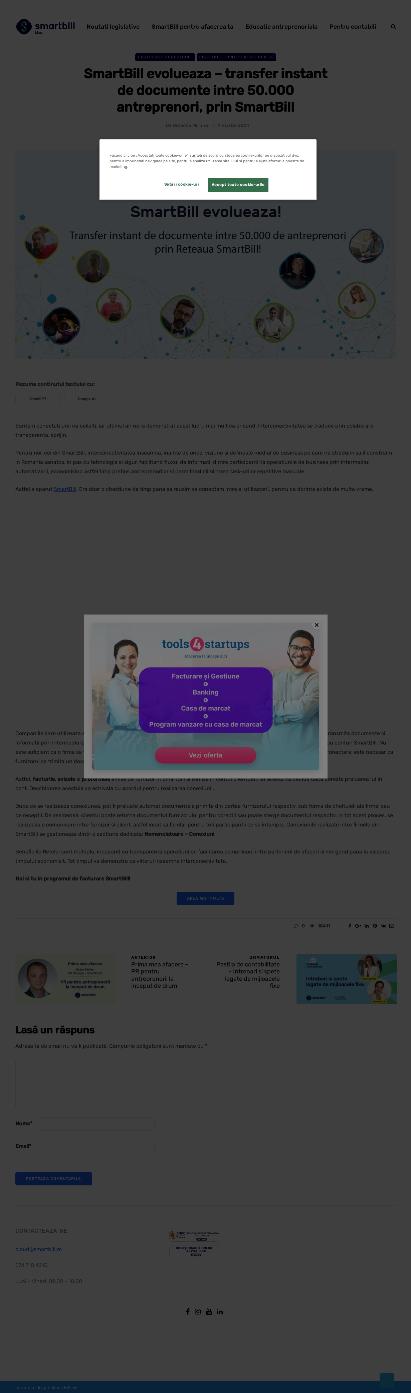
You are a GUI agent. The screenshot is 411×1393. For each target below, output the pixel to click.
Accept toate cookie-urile (238, 184)
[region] (208, 169)
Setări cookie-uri (181, 184)
